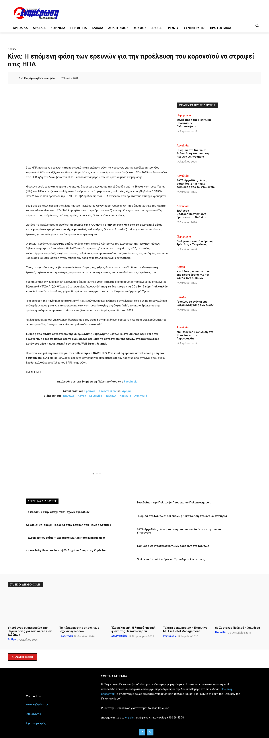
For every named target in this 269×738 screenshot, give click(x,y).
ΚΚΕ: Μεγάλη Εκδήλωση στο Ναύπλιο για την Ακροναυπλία (195, 335)
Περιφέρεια (184, 115)
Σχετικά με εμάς (36, 723)
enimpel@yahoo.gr (37, 704)
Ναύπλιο (69, 395)
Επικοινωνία (33, 713)
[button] (257, 25)
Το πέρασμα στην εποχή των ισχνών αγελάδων (57, 512)
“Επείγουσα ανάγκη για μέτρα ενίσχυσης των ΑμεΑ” (195, 303)
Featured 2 (66, 635)
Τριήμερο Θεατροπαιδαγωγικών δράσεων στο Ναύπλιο (173, 545)
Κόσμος (12, 48)
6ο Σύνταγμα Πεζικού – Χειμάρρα (237, 627)
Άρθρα (126, 391)
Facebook (130, 381)
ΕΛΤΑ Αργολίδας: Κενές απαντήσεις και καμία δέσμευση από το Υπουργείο (196, 184)
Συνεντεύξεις (108, 391)
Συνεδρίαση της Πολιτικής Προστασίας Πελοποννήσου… (174, 502)
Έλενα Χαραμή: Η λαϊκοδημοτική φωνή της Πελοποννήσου (133, 629)
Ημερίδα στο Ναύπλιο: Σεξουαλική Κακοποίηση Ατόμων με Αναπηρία (182, 515)
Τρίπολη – (112, 395)
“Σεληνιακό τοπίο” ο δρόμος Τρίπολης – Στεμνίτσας (171, 559)
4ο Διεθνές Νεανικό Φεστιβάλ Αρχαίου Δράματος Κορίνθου (65, 550)
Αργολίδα (183, 145)
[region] (97, 444)
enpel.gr (129, 717)
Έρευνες (90, 391)
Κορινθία (125, 395)
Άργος (82, 395)
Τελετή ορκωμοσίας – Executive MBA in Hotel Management (65, 537)
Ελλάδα (181, 297)
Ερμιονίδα (96, 395)
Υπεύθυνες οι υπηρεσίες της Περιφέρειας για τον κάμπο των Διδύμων (193, 275)
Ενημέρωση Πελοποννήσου (39, 78)
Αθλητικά (141, 395)
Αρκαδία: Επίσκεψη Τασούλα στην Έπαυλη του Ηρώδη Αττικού (68, 524)
